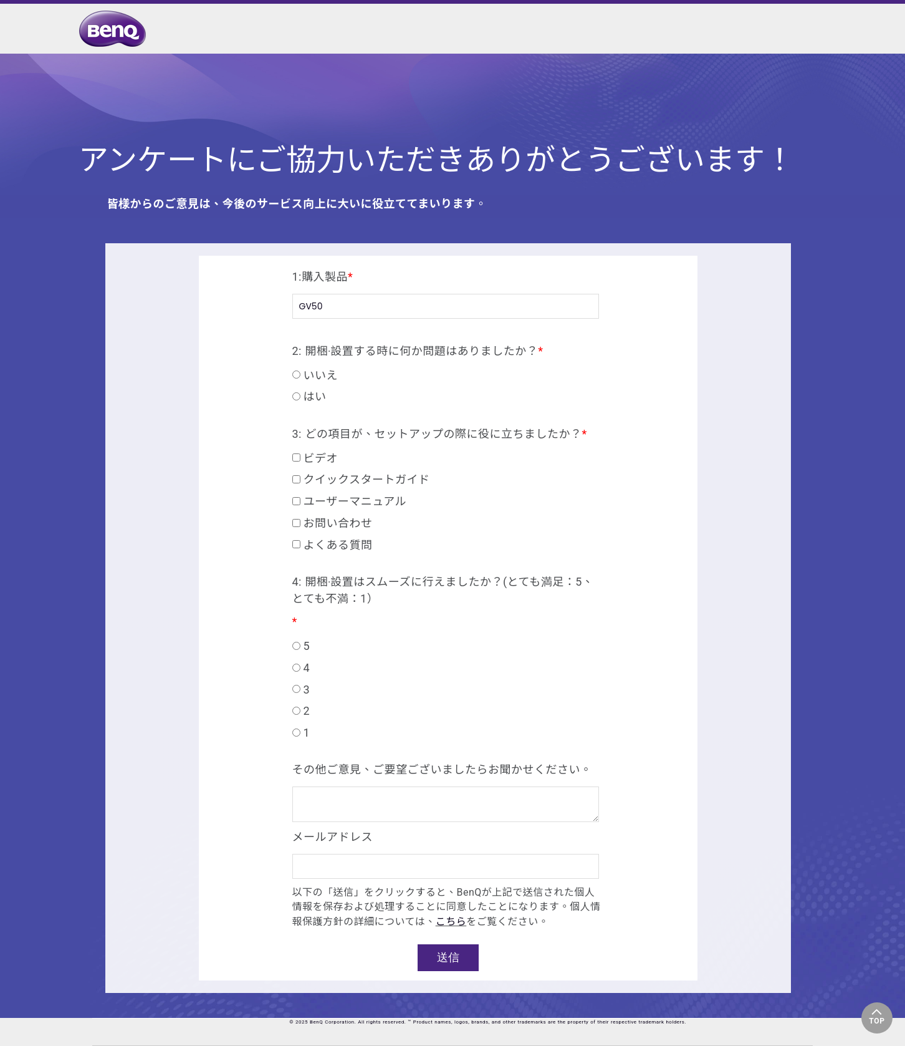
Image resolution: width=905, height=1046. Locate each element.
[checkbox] (445, 383)
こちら (451, 921)
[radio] (445, 375)
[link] (116, 29)
